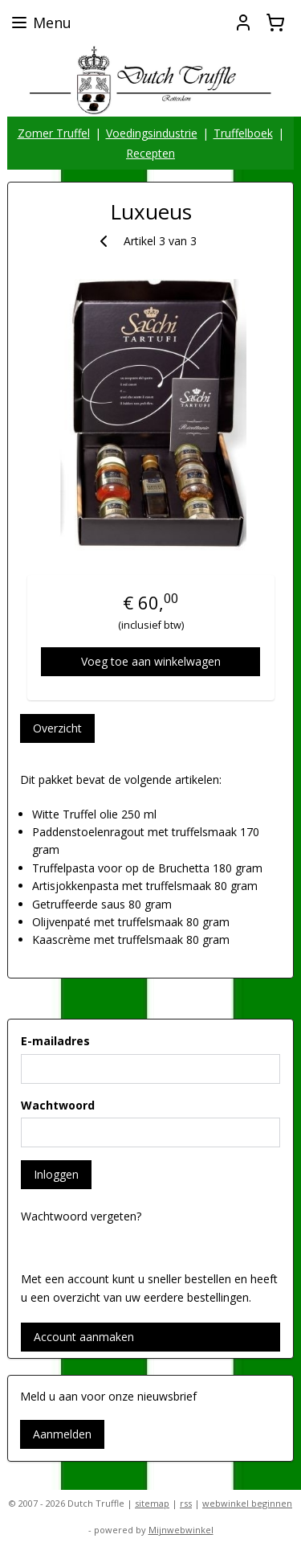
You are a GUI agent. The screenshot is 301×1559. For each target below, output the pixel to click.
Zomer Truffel (54, 133)
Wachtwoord (58, 1105)
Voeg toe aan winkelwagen (151, 661)
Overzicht (57, 728)
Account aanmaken (84, 1336)
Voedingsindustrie (151, 133)
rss (186, 1503)
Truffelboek (243, 133)
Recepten (150, 153)
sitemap (152, 1503)
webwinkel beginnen (247, 1503)
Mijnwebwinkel (181, 1530)
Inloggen (56, 1174)
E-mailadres (55, 1040)
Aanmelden (62, 1434)
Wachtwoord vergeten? (81, 1216)
